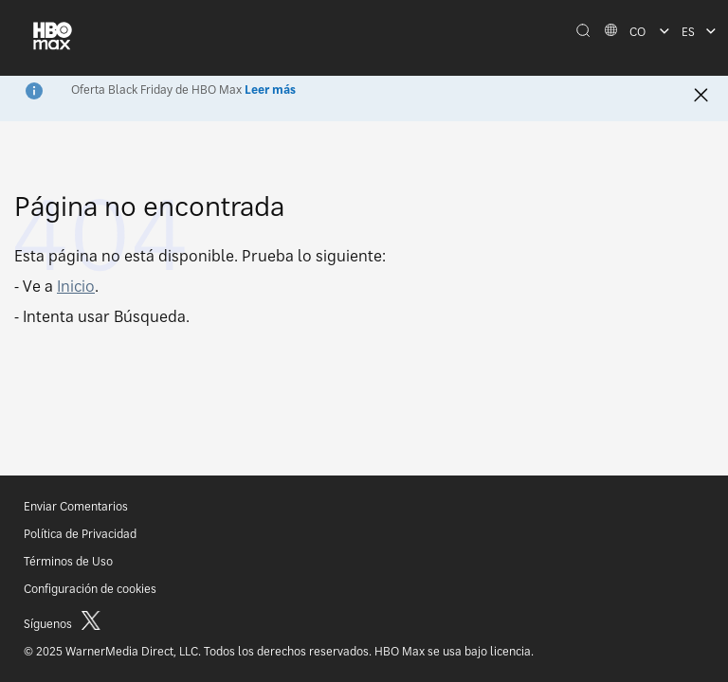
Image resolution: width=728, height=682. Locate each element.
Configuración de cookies (90, 589)
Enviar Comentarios (76, 506)
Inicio (76, 286)
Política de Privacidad (80, 534)
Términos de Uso (68, 561)
